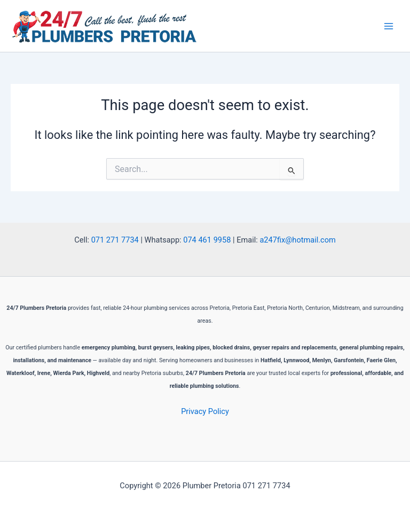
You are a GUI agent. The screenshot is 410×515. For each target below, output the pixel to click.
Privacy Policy (205, 411)
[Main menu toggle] (388, 25)
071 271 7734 (115, 240)
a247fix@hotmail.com (297, 240)
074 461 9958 (207, 240)
